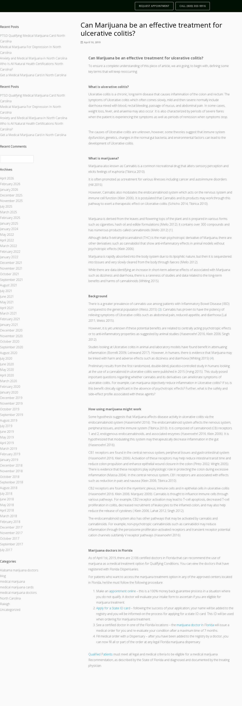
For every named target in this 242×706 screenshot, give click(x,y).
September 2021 (11, 280)
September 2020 (11, 347)
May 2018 (7, 505)
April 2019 (7, 443)
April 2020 (7, 375)
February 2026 (10, 184)
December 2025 (11, 195)
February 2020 (10, 386)
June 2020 (7, 364)
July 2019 (6, 426)
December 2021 (11, 263)
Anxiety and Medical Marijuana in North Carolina (33, 58)
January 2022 (9, 257)
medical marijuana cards (17, 587)
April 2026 (7, 178)
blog (3, 576)
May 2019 (7, 437)
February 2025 (10, 218)
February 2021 (10, 319)
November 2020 (11, 336)
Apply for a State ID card (113, 608)
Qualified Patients (100, 654)
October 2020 (9, 341)
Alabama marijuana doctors (19, 570)
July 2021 (6, 291)
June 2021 (7, 296)
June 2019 (7, 431)
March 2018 (8, 516)
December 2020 (11, 330)
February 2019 (10, 454)
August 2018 (8, 488)
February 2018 (10, 522)
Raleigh (5, 604)
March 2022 (8, 246)
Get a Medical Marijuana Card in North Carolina (33, 75)
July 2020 (6, 358)
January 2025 (9, 223)
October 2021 (9, 274)
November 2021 (11, 268)
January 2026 (9, 189)
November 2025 (11, 201)
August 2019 (8, 420)
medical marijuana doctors (18, 592)
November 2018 (11, 471)
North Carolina (10, 598)
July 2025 (6, 206)
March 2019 (8, 448)
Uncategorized (10, 609)
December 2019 (11, 398)
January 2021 (9, 325)
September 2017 (11, 544)
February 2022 (10, 251)
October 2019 (9, 409)
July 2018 (6, 493)
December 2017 (11, 527)
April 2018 (7, 510)
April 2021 (7, 308)
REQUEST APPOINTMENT (154, 6)
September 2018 (11, 482)
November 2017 (11, 533)
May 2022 (7, 234)
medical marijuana (12, 581)
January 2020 (9, 392)
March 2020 (8, 381)
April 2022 (7, 240)
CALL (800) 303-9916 (193, 6)
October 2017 (9, 538)
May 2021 (7, 302)
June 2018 (7, 499)
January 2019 (9, 460)
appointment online (122, 591)
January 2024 (9, 229)
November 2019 (11, 403)
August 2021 (8, 285)
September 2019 (11, 415)
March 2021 (8, 313)
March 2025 (8, 212)
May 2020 (7, 369)
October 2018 (9, 477)
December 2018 (11, 465)
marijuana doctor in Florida (195, 625)
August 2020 (8, 353)
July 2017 (6, 550)
